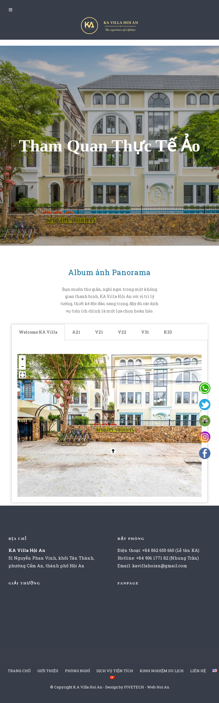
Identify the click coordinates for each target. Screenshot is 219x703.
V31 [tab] (145, 332)
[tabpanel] (109, 421)
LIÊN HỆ (198, 670)
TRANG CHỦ (19, 670)
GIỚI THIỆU (47, 670)
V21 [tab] (99, 332)
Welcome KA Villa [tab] (38, 332)
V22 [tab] (122, 332)
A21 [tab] (76, 332)
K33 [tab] (168, 332)
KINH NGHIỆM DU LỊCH (162, 670)
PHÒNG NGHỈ (77, 670)
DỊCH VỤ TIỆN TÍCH (114, 670)
